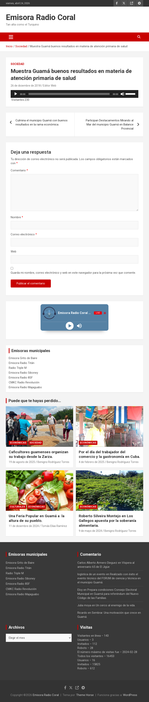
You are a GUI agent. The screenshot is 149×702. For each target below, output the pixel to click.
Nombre (17, 217)
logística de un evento (91, 574)
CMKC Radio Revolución (24, 382)
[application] (74, 94)
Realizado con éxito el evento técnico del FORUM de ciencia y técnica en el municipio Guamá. (109, 578)
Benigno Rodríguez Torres (53, 462)
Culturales (17, 506)
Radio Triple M (18, 368)
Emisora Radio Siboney (23, 372)
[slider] (69, 94)
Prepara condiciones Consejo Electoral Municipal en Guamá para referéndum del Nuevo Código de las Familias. (108, 594)
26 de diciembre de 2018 (26, 85)
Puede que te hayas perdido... (35, 400)
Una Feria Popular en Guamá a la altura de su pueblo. (36, 518)
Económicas (18, 442)
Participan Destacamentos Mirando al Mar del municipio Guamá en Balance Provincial (109, 124)
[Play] (70, 326)
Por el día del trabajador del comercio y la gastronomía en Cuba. (109, 454)
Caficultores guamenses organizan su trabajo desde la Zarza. (38, 454)
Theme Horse (85, 695)
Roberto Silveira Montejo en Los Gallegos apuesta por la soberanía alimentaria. (107, 521)
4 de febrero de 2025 (91, 462)
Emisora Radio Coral (40, 17)
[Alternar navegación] (11, 36)
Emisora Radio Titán (21, 363)
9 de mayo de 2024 (90, 530)
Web (13, 251)
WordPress (130, 695)
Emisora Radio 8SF (21, 377)
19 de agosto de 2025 (22, 462)
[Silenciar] (122, 94)
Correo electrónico (24, 234)
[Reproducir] (16, 94)
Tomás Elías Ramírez (54, 526)
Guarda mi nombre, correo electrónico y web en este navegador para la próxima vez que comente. (73, 272)
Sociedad (17, 64)
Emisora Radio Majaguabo (25, 387)
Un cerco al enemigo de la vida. (115, 605)
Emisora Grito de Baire (23, 358)
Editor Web (49, 85)
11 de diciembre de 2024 (24, 526)
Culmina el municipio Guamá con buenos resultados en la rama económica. (42, 122)
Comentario (19, 170)
